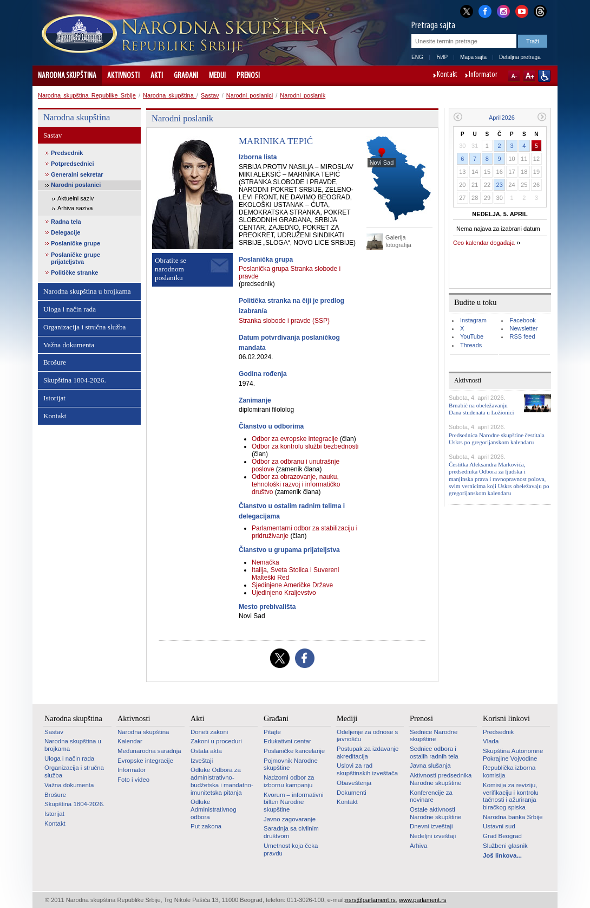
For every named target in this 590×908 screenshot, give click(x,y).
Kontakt (447, 75)
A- (514, 76)
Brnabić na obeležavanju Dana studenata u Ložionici (481, 409)
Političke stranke (74, 272)
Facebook (522, 320)
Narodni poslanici (249, 95)
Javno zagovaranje (290, 819)
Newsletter (523, 328)
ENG (417, 57)
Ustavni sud (499, 826)
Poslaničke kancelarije (294, 751)
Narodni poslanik (302, 95)
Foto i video (133, 779)
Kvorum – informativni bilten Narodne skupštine (294, 802)
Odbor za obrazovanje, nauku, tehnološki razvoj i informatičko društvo (296, 484)
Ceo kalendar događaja (484, 242)
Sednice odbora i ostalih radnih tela (434, 752)
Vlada (491, 741)
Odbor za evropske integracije (296, 439)
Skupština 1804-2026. (74, 380)
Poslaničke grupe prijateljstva (75, 258)
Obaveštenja (354, 783)
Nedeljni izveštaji (433, 836)
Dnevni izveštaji (431, 826)
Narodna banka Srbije (513, 817)
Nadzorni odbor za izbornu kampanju (289, 781)
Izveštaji (202, 760)
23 (499, 184)
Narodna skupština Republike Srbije (87, 95)
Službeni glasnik (505, 845)
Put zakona (206, 826)
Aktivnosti (123, 76)
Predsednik (67, 153)
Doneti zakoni (209, 732)
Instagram (473, 320)
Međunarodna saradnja (149, 751)
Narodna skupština (67, 76)
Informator (483, 75)
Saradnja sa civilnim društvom (291, 832)
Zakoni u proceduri (216, 741)
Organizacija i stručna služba (84, 327)
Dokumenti (351, 792)
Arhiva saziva (75, 208)
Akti (156, 76)
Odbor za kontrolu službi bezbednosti (305, 446)
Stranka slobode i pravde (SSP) (284, 321)
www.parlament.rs (422, 900)
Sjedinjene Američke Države (292, 585)
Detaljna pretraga (520, 57)
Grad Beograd (502, 836)
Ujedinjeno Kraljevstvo (284, 592)
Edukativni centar (287, 741)
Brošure (54, 362)
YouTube (471, 336)
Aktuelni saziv (75, 198)
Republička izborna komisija (509, 771)
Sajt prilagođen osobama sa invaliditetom (544, 76)
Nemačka (265, 562)
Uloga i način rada (69, 309)
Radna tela (66, 221)
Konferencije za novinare (431, 796)
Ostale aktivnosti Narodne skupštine (435, 813)
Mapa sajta (473, 57)
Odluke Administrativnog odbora (214, 809)
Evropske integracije (145, 760)
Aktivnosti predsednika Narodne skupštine (440, 779)
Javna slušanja (430, 765)
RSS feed (522, 336)
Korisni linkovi (506, 718)
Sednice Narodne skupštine (433, 736)
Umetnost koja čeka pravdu (291, 849)
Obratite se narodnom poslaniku (170, 269)
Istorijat (54, 398)
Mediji (217, 76)
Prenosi (248, 76)
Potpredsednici (72, 163)
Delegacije (65, 232)
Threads (471, 345)
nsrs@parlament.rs (370, 900)
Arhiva (418, 845)
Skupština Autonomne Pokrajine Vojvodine (513, 755)
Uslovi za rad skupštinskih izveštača (367, 769)
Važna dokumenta (68, 345)
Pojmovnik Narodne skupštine (291, 764)
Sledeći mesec (542, 116)
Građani (186, 76)
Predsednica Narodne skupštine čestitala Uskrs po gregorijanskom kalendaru (497, 438)
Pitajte (272, 732)
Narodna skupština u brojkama (87, 291)
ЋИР (442, 57)
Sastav (210, 95)
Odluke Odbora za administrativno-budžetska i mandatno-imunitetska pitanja (222, 781)
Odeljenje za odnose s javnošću (367, 736)
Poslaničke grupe (75, 243)
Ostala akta (206, 751)
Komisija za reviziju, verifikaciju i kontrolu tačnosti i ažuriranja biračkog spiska (511, 796)
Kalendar (129, 741)
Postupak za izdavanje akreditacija (367, 752)
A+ (529, 76)
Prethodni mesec (457, 116)
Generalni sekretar (77, 174)
